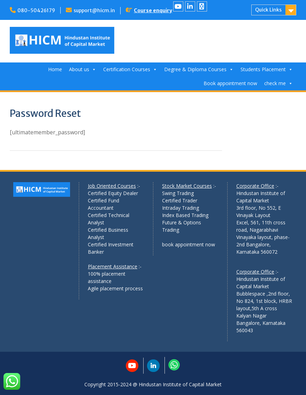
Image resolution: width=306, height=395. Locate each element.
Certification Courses (130, 69)
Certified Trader (179, 200)
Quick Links (268, 10)
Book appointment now (230, 83)
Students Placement (266, 69)
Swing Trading (178, 193)
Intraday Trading (180, 207)
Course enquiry (153, 10)
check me (278, 83)
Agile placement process (115, 288)
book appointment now (188, 244)
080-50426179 (36, 10)
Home (55, 69)
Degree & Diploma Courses (199, 69)
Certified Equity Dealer (113, 193)
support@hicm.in (94, 10)
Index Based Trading (185, 215)
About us (82, 69)
